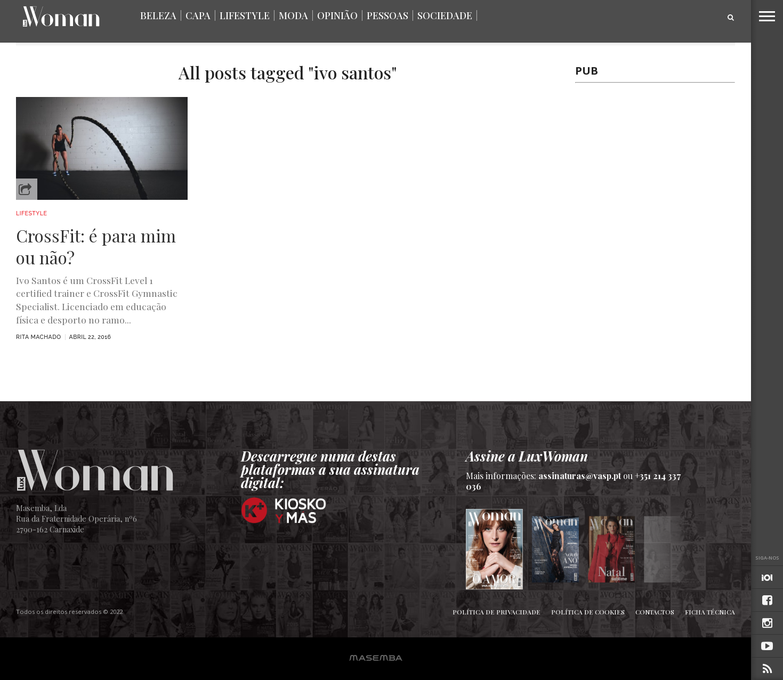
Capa (198, 15)
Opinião (337, 15)
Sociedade (444, 15)
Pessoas (387, 15)
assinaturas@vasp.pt (579, 475)
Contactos (654, 612)
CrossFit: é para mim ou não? (96, 246)
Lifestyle (245, 15)
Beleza (158, 15)
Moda (293, 15)
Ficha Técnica (710, 612)
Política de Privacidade (496, 612)
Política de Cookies (588, 612)
